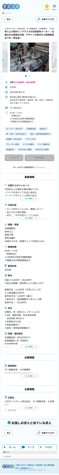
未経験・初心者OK (14, 140)
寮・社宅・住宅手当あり (16, 135)
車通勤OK (10, 150)
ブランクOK (31, 140)
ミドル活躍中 (28, 145)
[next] (56, 61)
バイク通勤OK (44, 145)
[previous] (3, 61)
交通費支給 (31, 130)
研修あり (43, 130)
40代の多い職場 (41, 150)
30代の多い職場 (24, 150)
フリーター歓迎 (12, 145)
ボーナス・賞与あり (14, 130)
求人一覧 (8, 13)
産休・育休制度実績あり (40, 135)
